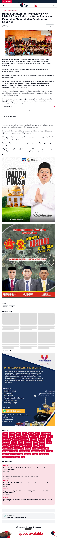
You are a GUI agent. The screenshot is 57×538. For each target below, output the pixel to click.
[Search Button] (53, 5)
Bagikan (50, 26)
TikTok (29, 527)
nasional (6, 474)
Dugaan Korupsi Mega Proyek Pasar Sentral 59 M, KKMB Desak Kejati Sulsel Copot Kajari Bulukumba (26, 491)
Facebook (37, 527)
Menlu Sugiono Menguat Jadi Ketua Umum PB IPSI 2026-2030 (21, 476)
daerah (5, 465)
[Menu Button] (3, 5)
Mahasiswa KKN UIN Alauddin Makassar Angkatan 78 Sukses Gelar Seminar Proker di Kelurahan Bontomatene (27, 500)
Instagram (20, 527)
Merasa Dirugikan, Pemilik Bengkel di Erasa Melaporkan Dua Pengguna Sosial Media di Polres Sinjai (27, 483)
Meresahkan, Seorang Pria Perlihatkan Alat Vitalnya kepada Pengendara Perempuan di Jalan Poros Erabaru (27, 468)
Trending (12, 306)
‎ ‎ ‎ (3, 510)
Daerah (5, 306)
